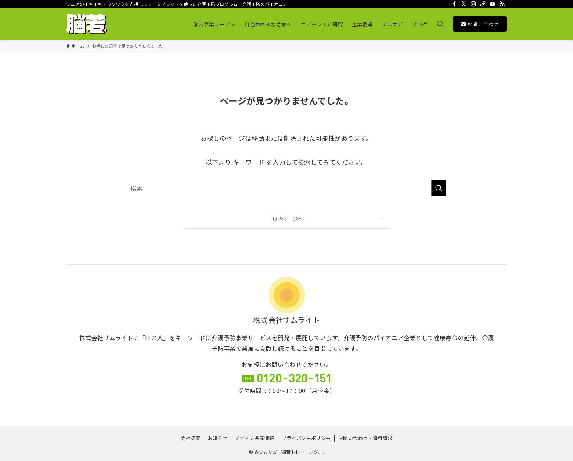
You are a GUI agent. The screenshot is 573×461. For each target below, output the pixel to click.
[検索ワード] (286, 188)
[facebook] (454, 4)
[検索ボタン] (440, 24)
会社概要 (191, 438)
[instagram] (473, 4)
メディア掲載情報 (254, 438)
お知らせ (218, 438)
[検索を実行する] (438, 188)
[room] (483, 4)
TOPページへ (286, 219)
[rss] (502, 4)
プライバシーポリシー (306, 438)
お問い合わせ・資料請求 (365, 438)
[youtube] (492, 4)
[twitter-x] (464, 4)
